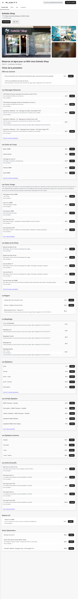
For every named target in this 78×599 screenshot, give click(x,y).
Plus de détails (9, 98)
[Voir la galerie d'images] (64, 50)
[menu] (3, 3)
